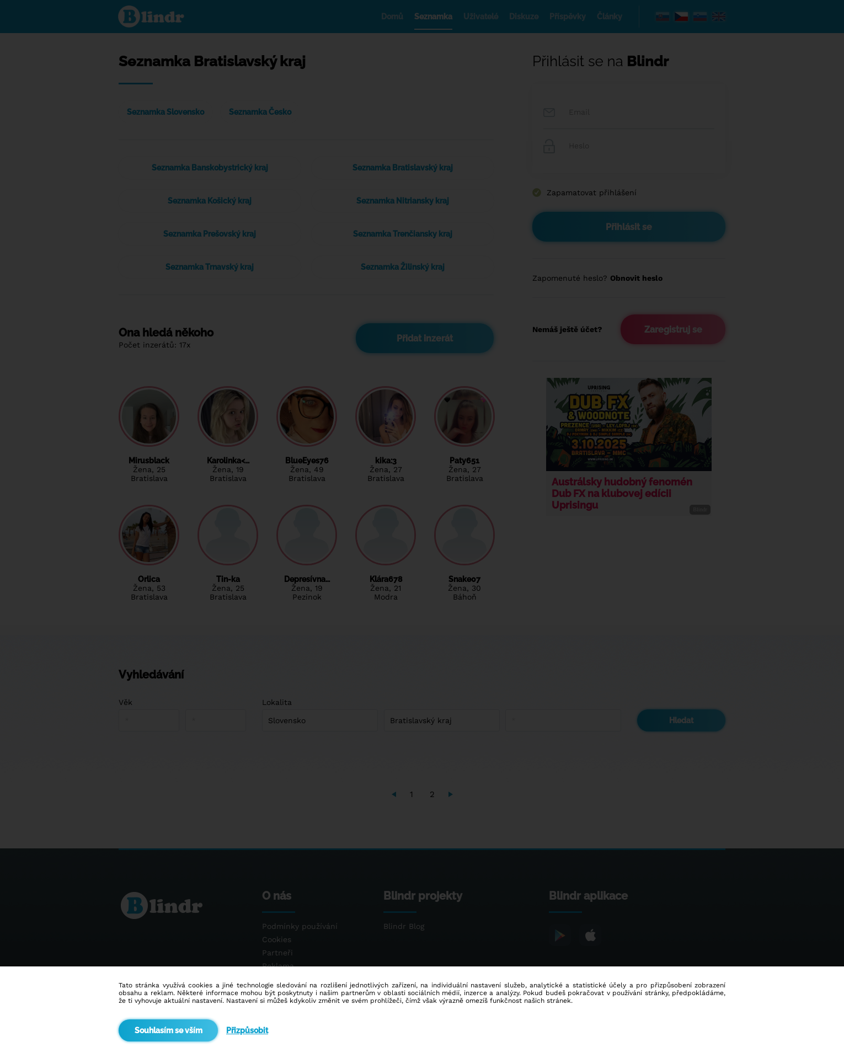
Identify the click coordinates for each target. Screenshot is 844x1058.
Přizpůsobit (247, 1030)
